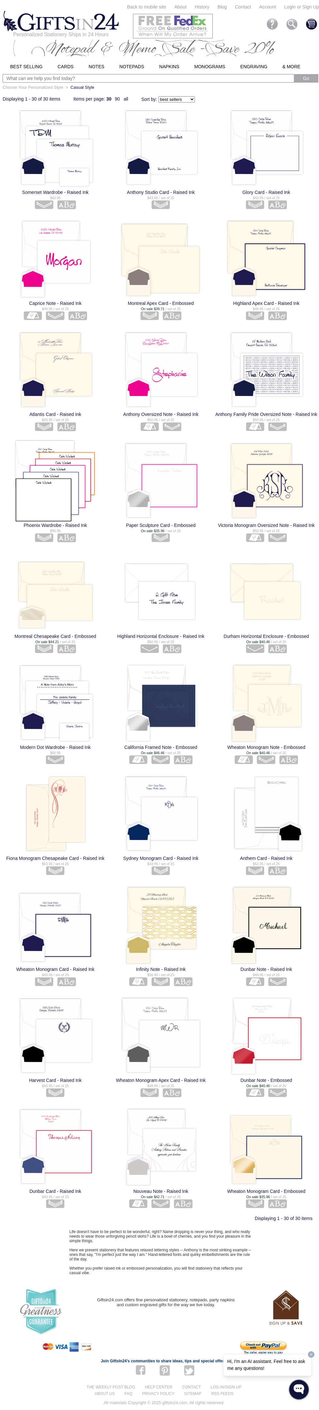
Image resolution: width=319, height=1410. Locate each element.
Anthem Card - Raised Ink (266, 858)
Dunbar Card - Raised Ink (55, 1191)
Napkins (169, 66)
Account (267, 6)
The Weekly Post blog (111, 1387)
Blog (222, 6)
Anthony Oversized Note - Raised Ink (160, 414)
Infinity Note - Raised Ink (161, 969)
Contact (243, 6)
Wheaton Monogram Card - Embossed (266, 1191)
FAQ (128, 1393)
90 (117, 99)
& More (291, 66)
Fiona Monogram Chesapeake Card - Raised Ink (55, 858)
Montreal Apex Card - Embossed (161, 303)
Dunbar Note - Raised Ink (266, 969)
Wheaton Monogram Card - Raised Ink (55, 969)
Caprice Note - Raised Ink (55, 303)
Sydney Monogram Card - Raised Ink (160, 858)
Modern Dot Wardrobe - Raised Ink (55, 747)
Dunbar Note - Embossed (266, 1080)
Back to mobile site (146, 6)
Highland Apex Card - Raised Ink (266, 303)
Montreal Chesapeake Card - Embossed (55, 636)
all (126, 99)
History (202, 6)
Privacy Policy (158, 1393)
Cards (65, 66)
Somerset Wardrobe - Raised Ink (55, 192)
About (180, 6)
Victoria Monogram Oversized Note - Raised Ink (266, 525)
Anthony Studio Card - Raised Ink (161, 192)
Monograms (209, 66)
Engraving (253, 66)
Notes (96, 66)
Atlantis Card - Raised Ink (55, 414)
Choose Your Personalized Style (33, 87)
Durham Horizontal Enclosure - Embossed (266, 636)
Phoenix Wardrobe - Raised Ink (55, 525)
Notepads (132, 66)
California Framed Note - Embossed (160, 747)
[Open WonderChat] (299, 1389)
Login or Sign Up (301, 6)
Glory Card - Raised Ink (266, 192)
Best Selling (26, 66)
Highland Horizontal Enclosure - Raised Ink (160, 636)
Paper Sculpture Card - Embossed (161, 525)
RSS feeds (222, 1393)
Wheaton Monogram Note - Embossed (266, 747)
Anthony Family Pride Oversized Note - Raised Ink (266, 414)
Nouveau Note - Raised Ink (160, 1191)
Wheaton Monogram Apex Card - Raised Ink (161, 1080)
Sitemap (192, 1393)
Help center (158, 1387)
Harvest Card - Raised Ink (55, 1080)
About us (105, 1393)
